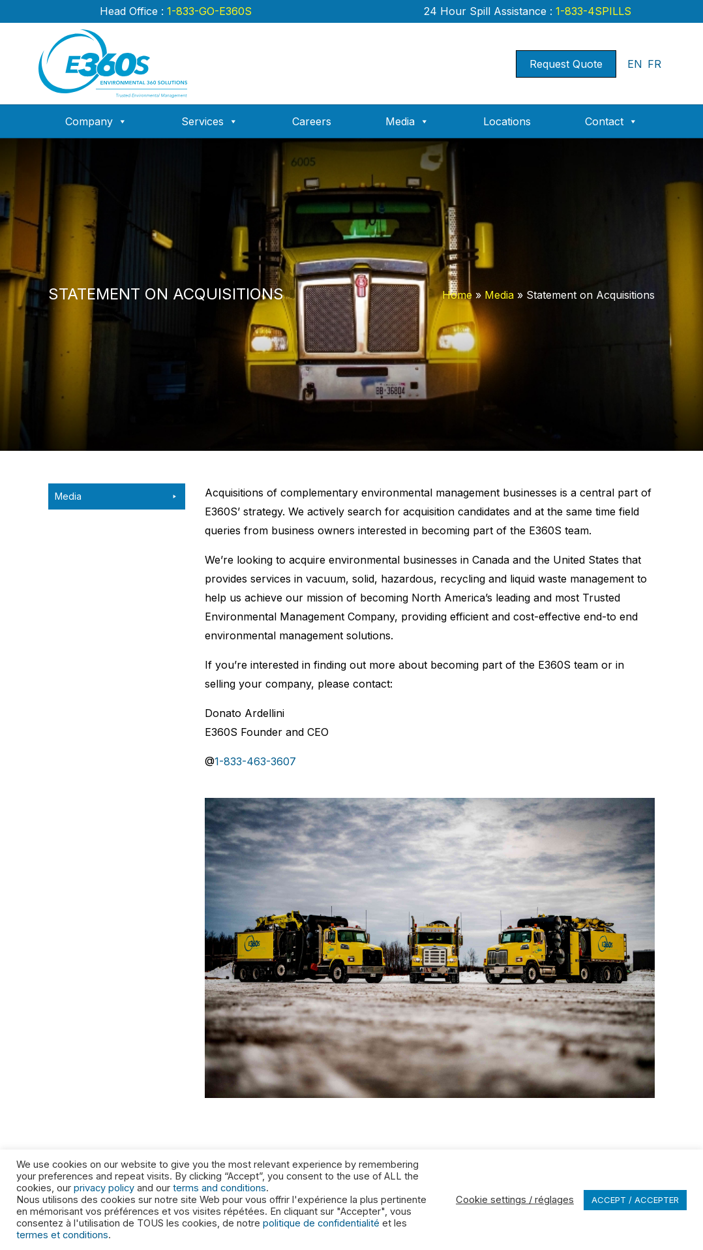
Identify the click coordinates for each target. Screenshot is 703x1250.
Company (96, 121)
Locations (507, 121)
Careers (311, 121)
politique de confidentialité (321, 1223)
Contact (611, 121)
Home (457, 294)
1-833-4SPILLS (591, 11)
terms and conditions (219, 1188)
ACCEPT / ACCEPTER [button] (635, 1200)
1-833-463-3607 (255, 761)
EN (634, 63)
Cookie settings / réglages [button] (515, 1200)
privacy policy (104, 1188)
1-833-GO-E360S (208, 11)
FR (654, 63)
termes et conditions (62, 1235)
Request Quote (566, 63)
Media (407, 121)
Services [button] (209, 121)
